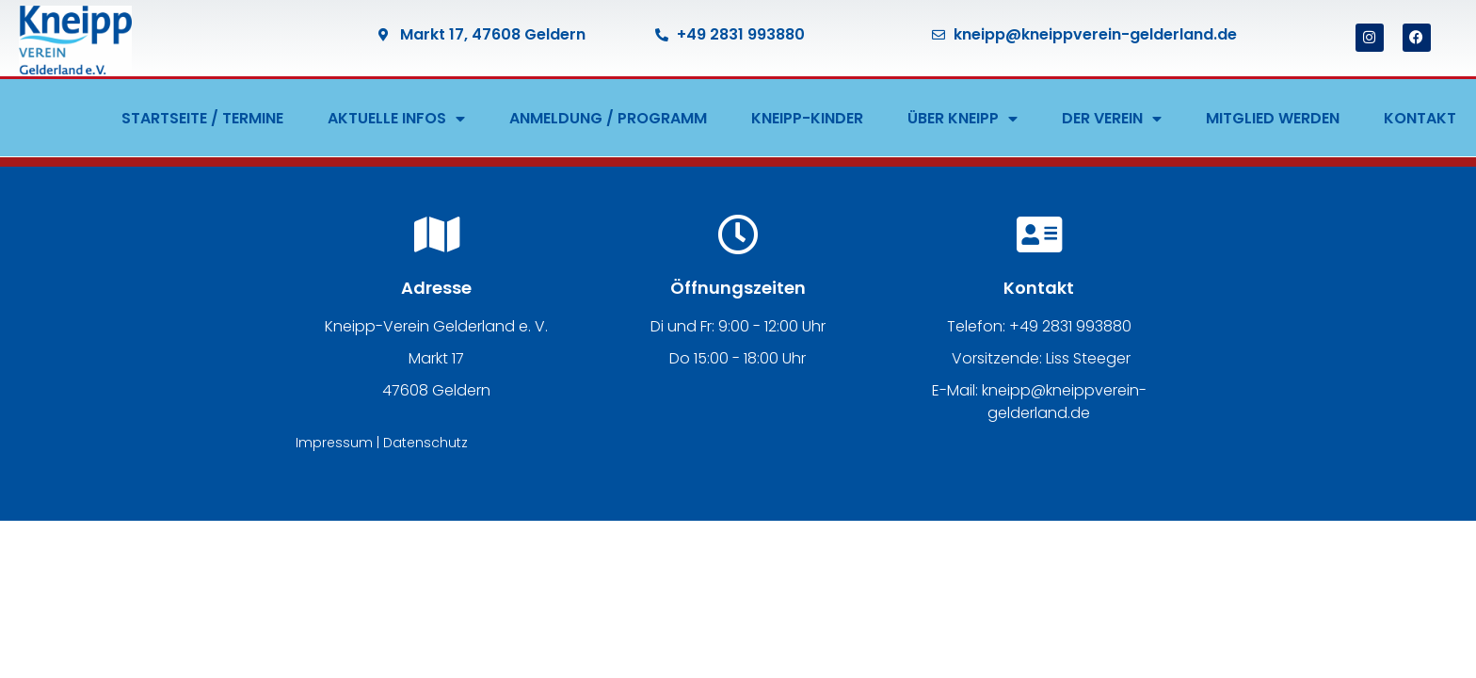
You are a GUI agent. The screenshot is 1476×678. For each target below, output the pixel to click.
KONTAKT (1420, 118)
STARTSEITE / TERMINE (202, 118)
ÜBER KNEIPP (962, 119)
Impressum (334, 442)
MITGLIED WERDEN (1273, 118)
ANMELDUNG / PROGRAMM (608, 118)
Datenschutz (425, 442)
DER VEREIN (1112, 119)
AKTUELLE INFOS (396, 119)
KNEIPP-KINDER (807, 118)
